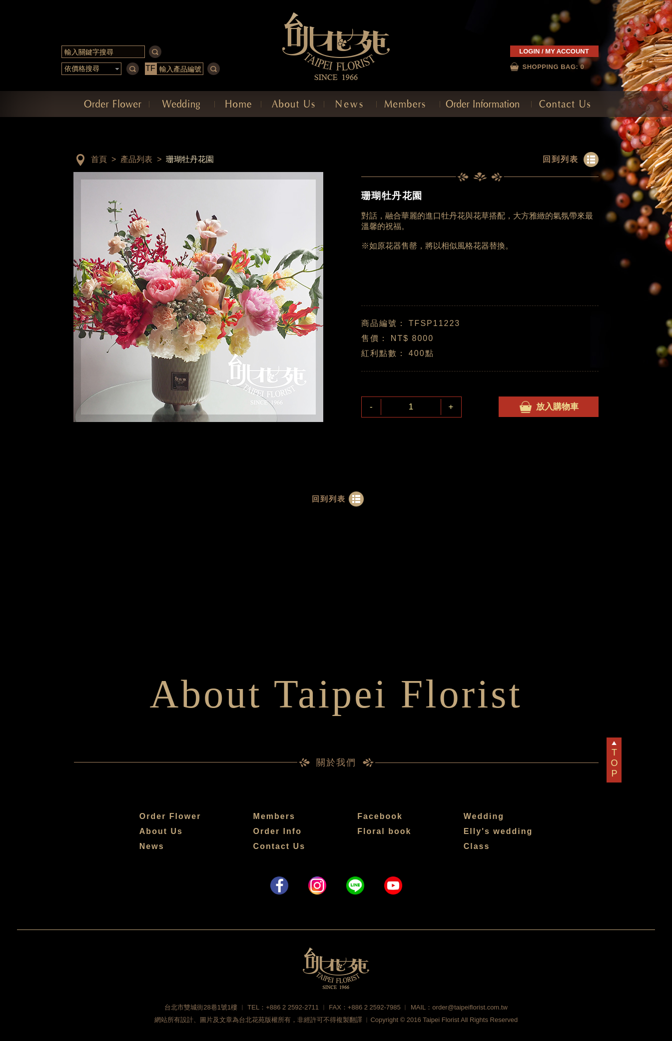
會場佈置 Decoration (181, 104)
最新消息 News (350, 104)
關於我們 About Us (292, 104)
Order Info (277, 831)
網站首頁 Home (238, 104)
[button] (91, 69)
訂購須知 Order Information (485, 104)
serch (155, 52)
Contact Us (279, 846)
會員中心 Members (408, 104)
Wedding (484, 816)
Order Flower (170, 816)
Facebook (380, 816)
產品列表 (136, 159)
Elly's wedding (498, 831)
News (151, 846)
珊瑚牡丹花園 (190, 159)
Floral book (384, 831)
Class (477, 846)
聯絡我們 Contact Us (565, 104)
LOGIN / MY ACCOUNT (554, 51)
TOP (614, 763)
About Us (161, 831)
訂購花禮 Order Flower (111, 104)
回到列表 (561, 159)
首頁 (99, 159)
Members (274, 816)
